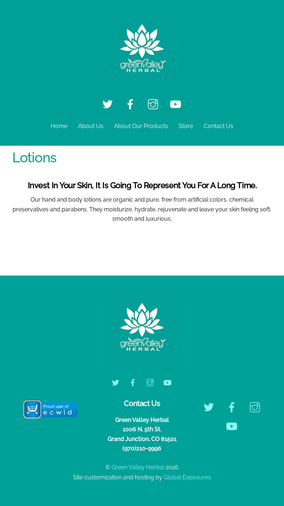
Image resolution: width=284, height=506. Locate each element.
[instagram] (154, 104)
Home (59, 126)
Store (186, 126)
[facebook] (131, 104)
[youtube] (177, 104)
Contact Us (218, 126)
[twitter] (109, 104)
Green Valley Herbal (138, 467)
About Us (90, 126)
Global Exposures (187, 477)
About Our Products (141, 126)
